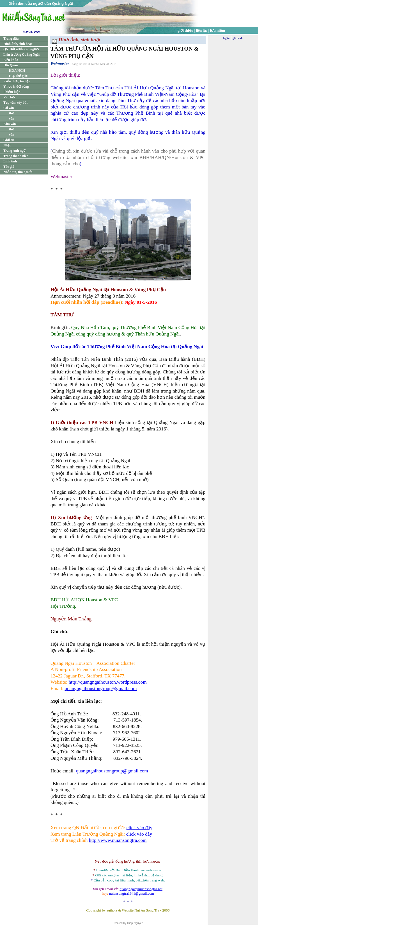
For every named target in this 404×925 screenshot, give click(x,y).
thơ (11, 113)
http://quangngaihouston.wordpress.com (107, 682)
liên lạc (202, 30)
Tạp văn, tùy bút (15, 103)
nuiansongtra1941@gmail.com (131, 893)
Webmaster (59, 63)
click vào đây (139, 827)
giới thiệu (185, 30)
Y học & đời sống (16, 87)
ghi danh (237, 38)
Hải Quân (10, 65)
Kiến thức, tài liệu (16, 81)
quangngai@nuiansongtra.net (141, 889)
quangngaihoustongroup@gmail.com (101, 688)
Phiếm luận (11, 92)
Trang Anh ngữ (14, 151)
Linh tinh (10, 161)
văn (11, 119)
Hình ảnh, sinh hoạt (17, 44)
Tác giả (8, 167)
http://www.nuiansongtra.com (118, 840)
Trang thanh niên (15, 156)
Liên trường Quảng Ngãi (21, 54)
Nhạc (7, 145)
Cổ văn (8, 108)
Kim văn (9, 124)
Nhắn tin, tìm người (17, 172)
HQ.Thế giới (18, 76)
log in (226, 38)
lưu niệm (217, 30)
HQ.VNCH (17, 70)
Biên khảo (10, 60)
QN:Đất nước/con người (21, 49)
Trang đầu (11, 38)
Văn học (9, 97)
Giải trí (8, 140)
